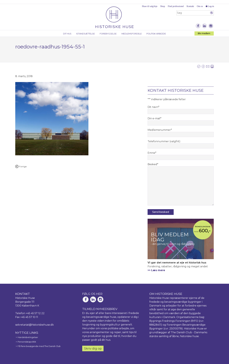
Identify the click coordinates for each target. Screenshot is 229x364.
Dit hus (67, 33)
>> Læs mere (156, 270)
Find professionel (176, 6)
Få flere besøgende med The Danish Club (39, 346)
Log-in (210, 6)
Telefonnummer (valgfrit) (164, 141)
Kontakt (190, 6)
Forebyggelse (108, 33)
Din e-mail (154, 118)
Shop (162, 6)
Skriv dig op (93, 348)
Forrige (21, 166)
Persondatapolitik (27, 342)
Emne (152, 152)
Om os (200, 6)
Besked (153, 164)
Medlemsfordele (131, 33)
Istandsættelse (85, 33)
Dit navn (153, 106)
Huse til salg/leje (149, 6)
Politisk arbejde (156, 33)
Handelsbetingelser (28, 337)
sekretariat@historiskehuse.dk (34, 324)
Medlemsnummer (160, 129)
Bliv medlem (204, 33)
